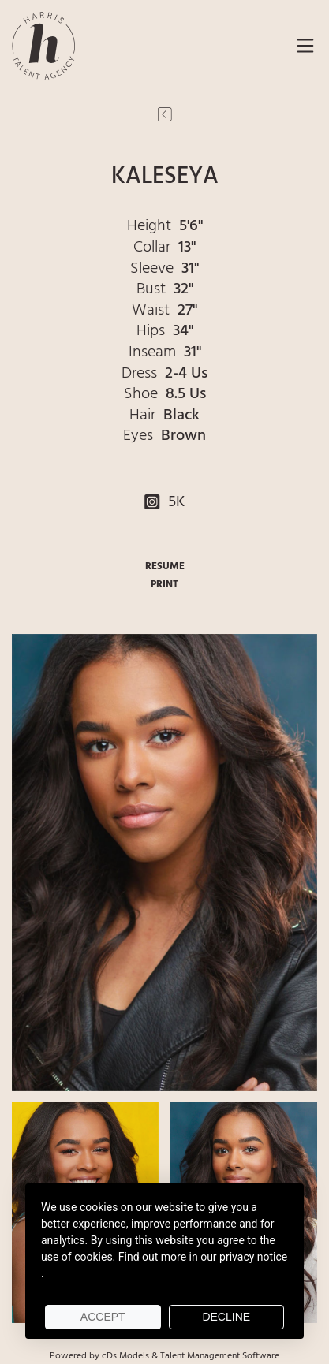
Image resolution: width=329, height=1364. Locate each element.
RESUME (165, 566)
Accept (102, 1316)
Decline (226, 1316)
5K (164, 502)
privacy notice (253, 1256)
